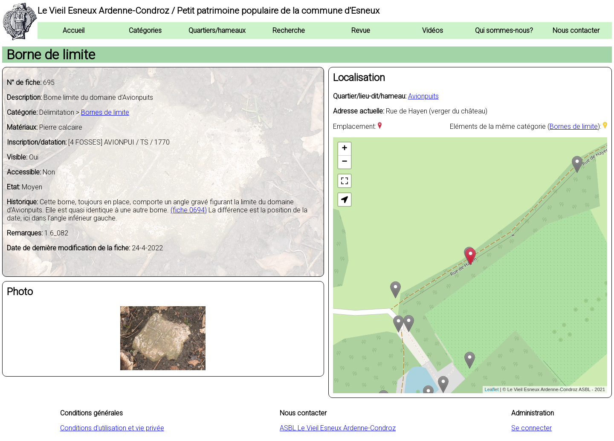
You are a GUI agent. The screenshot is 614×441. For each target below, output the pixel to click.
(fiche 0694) (189, 210)
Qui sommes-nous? (504, 30)
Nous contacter (576, 30)
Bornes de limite (105, 112)
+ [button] (344, 148)
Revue (360, 30)
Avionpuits (423, 96)
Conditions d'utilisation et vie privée (112, 428)
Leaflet (492, 389)
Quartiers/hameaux (217, 30)
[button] (344, 199)
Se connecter (531, 428)
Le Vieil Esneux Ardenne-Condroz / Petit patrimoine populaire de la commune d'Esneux (208, 11)
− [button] (344, 162)
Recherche (288, 30)
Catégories (145, 30)
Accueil (73, 30)
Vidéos (432, 30)
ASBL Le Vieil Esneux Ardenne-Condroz (338, 428)
